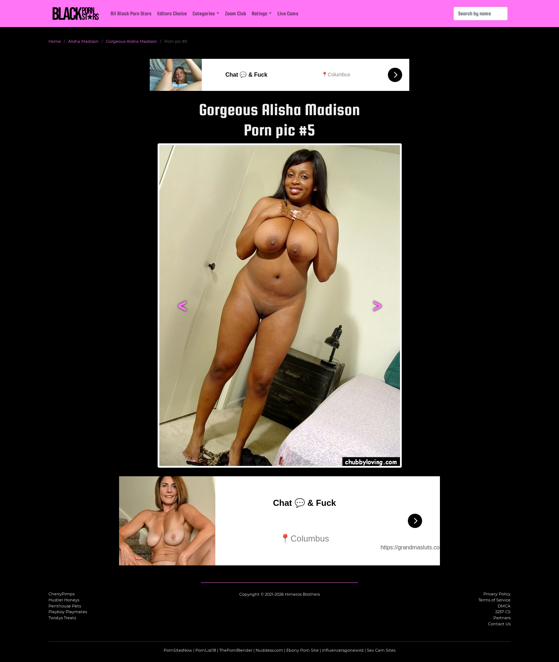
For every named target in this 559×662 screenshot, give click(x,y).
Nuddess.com (269, 650)
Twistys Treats (62, 617)
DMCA (504, 606)
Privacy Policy (497, 593)
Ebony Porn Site (302, 650)
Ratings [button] (259, 13)
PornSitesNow (178, 650)
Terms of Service (494, 599)
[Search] (480, 13)
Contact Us (499, 623)
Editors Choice (172, 13)
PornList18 (205, 650)
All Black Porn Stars (131, 13)
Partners (502, 617)
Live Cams (287, 13)
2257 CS (503, 611)
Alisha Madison (83, 41)
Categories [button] (204, 13)
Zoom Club (235, 13)
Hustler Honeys (63, 599)
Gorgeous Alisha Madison (131, 41)
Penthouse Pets (64, 606)
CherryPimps (61, 593)
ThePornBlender (235, 650)
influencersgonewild (343, 650)
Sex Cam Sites (381, 650)
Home (54, 41)
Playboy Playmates (67, 611)
